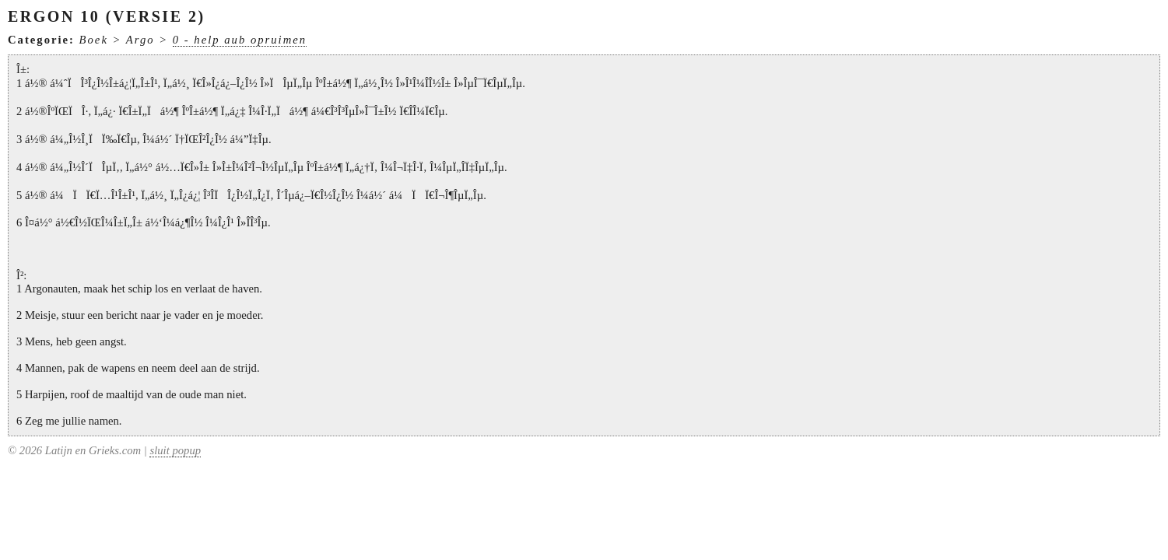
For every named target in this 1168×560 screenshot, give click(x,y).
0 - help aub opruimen (240, 39)
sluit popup (175, 450)
